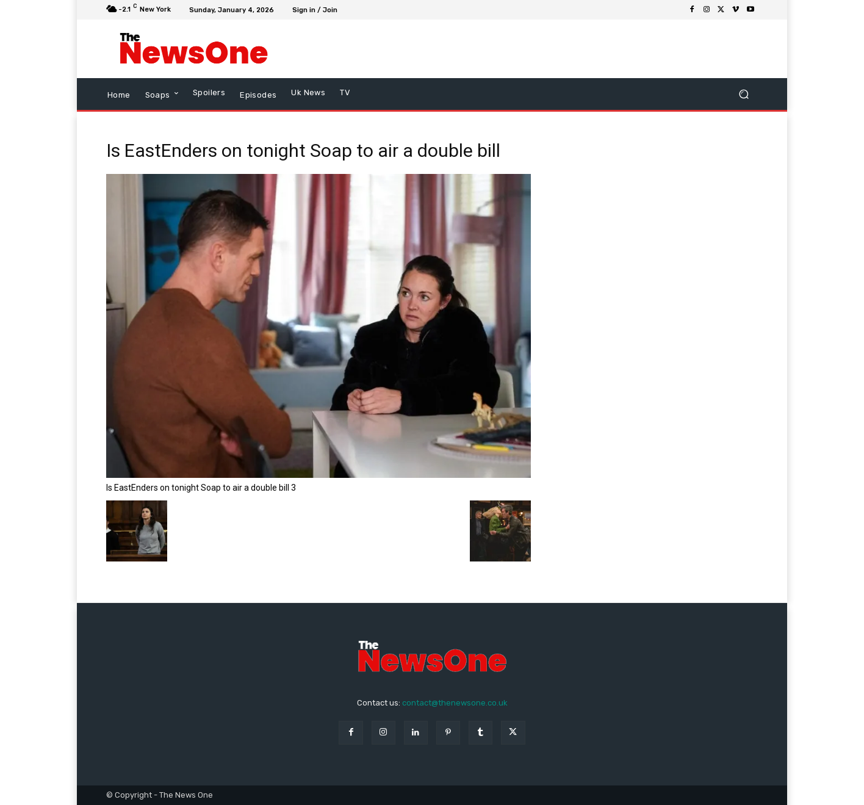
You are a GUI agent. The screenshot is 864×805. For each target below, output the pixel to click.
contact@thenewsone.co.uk (455, 702)
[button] (743, 94)
